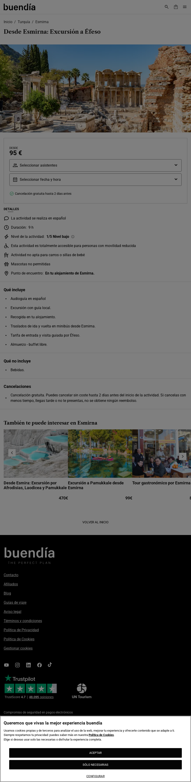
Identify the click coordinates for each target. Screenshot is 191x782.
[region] (95, 749)
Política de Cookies (101, 735)
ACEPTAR (95, 753)
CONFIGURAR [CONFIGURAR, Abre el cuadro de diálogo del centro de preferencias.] (95, 776)
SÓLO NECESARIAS (96, 764)
